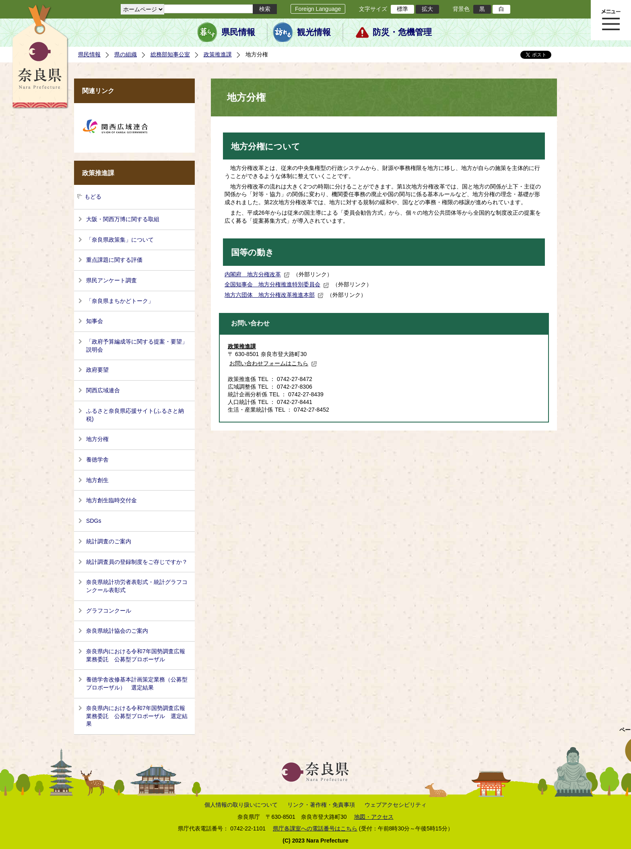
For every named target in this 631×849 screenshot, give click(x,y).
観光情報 (314, 32)
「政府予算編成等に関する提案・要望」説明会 (137, 345)
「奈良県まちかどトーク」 (120, 301)
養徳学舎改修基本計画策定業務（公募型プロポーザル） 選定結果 (137, 683)
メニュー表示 (611, 20)
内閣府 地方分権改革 (257, 274)
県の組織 (125, 54)
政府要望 (97, 370)
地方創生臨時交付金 (111, 500)
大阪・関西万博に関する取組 (122, 219)
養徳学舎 (97, 459)
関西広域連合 (103, 390)
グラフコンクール (108, 610)
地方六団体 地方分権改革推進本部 (274, 295)
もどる (93, 196)
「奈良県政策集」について (120, 239)
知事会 (94, 321)
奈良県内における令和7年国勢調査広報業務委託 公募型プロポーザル (135, 655)
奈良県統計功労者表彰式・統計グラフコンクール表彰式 (137, 586)
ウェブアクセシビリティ (396, 804)
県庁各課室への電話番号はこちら (315, 828)
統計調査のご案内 (108, 541)
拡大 (427, 9)
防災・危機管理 (402, 32)
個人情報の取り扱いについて (241, 804)
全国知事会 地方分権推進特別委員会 (277, 284)
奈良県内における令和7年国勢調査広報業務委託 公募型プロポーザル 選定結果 (137, 716)
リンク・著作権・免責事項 (321, 804)
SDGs (93, 521)
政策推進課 (218, 54)
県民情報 (238, 32)
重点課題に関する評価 (114, 260)
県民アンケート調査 (111, 280)
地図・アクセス (374, 817)
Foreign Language (318, 9)
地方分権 (97, 439)
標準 (402, 9)
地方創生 (97, 480)
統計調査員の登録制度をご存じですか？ (137, 562)
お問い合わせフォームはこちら (273, 363)
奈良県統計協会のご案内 (117, 630)
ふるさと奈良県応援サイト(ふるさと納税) (135, 415)
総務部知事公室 (170, 54)
